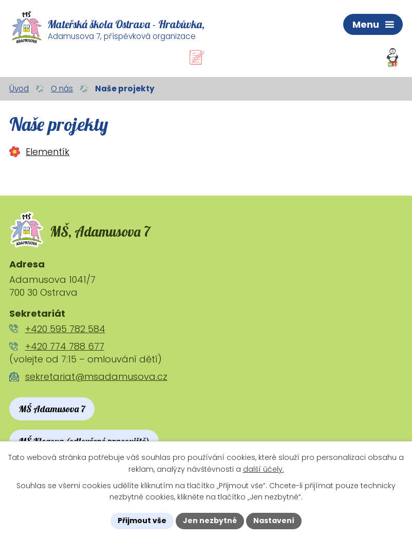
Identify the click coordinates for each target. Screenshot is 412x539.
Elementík (47, 151)
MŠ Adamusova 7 (51, 409)
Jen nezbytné (210, 520)
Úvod (19, 88)
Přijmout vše (142, 520)
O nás (62, 88)
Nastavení (273, 520)
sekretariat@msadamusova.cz (96, 376)
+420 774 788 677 (64, 346)
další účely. (263, 469)
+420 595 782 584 (65, 328)
